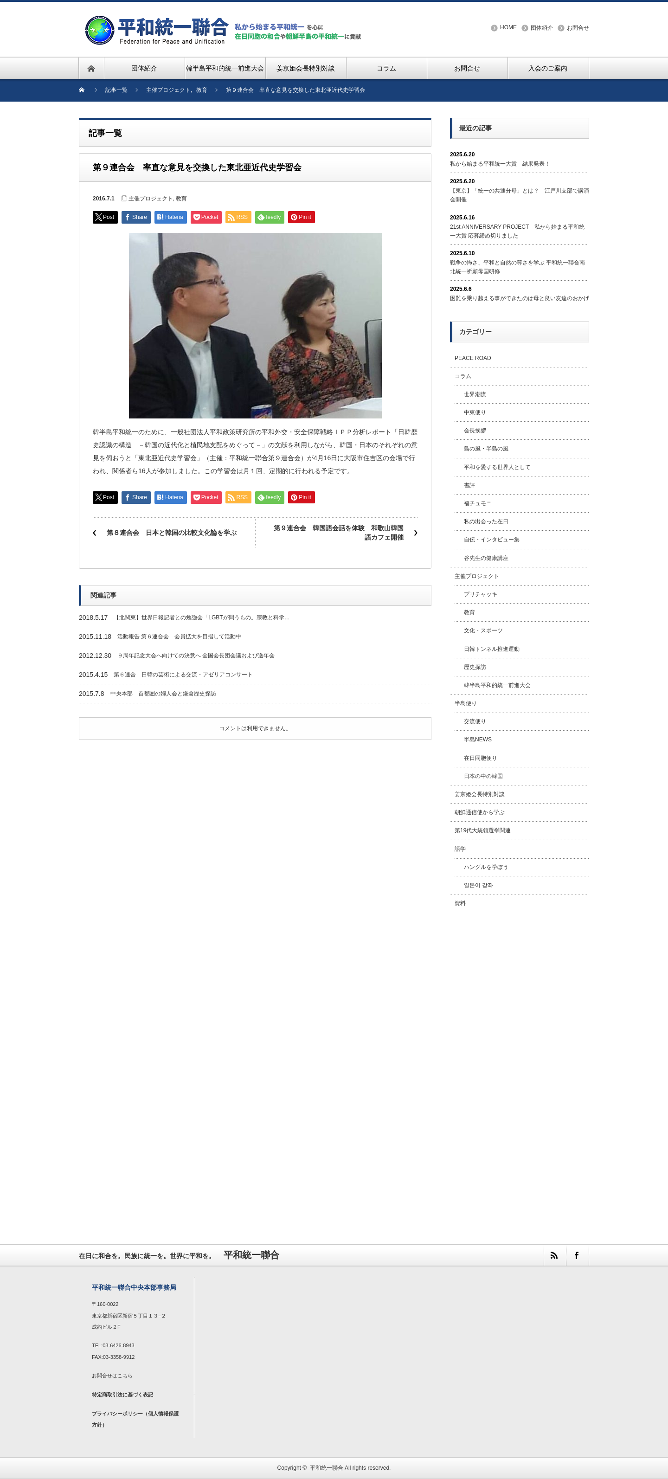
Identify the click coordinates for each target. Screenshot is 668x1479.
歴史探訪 (475, 667)
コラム (463, 376)
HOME (508, 27)
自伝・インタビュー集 (492, 539)
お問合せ (578, 28)
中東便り (475, 412)
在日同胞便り (480, 758)
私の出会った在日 (486, 521)
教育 (181, 198)
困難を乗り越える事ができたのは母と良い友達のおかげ (519, 298)
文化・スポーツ (483, 630)
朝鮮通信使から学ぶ (480, 812)
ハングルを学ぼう (486, 867)
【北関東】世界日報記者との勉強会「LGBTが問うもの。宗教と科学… (201, 617)
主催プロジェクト (150, 198)
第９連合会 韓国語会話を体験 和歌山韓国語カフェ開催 (339, 532)
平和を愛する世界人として (497, 467)
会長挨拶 (475, 430)
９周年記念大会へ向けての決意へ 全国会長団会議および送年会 (196, 655)
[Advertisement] (519, 1065)
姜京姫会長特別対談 (480, 794)
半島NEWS (478, 739)
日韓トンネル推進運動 (492, 649)
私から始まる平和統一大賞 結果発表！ (500, 164)
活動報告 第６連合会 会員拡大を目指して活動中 (179, 636)
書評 (469, 485)
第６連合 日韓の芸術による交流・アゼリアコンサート (183, 674)
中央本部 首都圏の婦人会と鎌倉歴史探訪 (163, 693)
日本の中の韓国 (483, 776)
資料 (460, 903)
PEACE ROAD (473, 358)
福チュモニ (478, 503)
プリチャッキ (480, 594)
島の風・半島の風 (486, 448)
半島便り (466, 703)
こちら (125, 1375)
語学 (460, 849)
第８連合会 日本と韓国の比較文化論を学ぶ (172, 532)
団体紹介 (542, 28)
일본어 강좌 (478, 885)
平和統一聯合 (326, 1468)
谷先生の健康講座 (486, 558)
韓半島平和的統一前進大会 (497, 685)
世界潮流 (475, 394)
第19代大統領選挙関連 (483, 830)
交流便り (475, 721)
